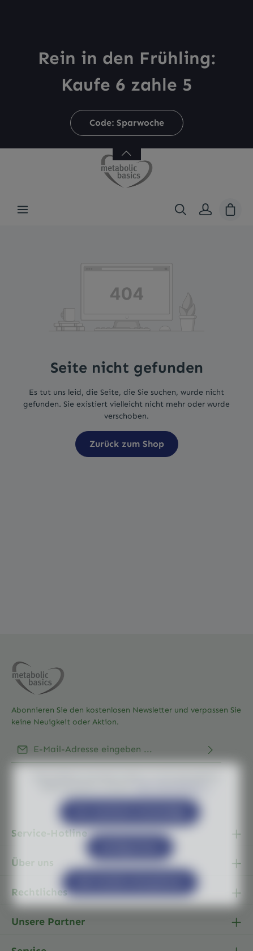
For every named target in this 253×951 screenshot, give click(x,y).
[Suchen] (180, 209)
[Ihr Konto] (205, 209)
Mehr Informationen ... (173, 812)
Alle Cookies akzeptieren (130, 906)
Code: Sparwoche (126, 122)
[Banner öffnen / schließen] (127, 146)
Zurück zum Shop (126, 443)
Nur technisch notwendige (130, 836)
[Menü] (22, 209)
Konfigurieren (130, 871)
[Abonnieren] (210, 749)
